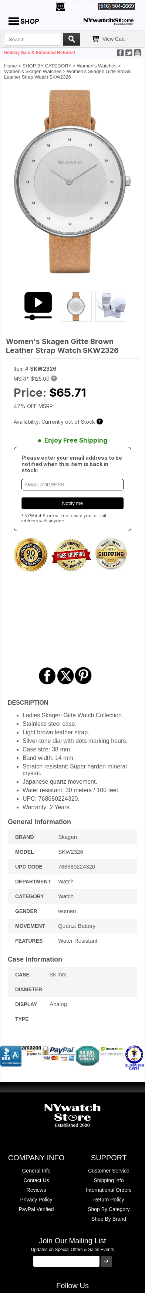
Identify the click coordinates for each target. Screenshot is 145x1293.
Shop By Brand (108, 1219)
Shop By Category (109, 1209)
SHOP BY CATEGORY (47, 66)
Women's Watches (97, 66)
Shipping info (109, 1180)
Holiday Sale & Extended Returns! (39, 52)
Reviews (36, 1190)
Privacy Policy (36, 1200)
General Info (36, 1171)
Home (10, 66)
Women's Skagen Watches (32, 71)
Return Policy (108, 1200)
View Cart (113, 39)
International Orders (109, 1190)
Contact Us (36, 1180)
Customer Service (108, 1171)
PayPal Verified (36, 1209)
